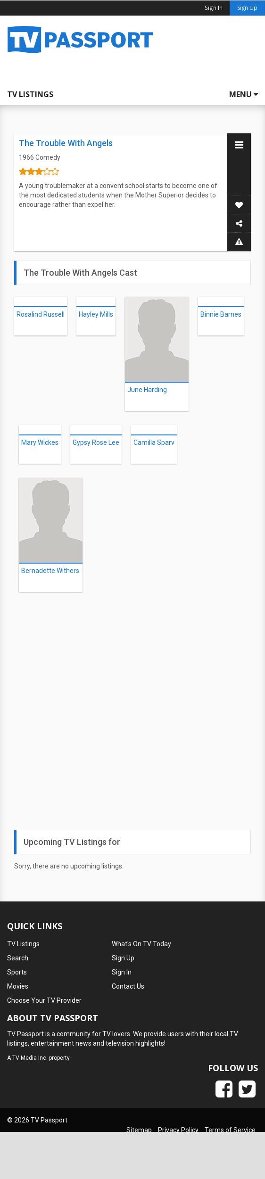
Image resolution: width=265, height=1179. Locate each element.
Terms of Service (230, 1130)
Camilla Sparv (153, 442)
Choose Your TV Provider (44, 1000)
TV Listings (30, 94)
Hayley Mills (96, 314)
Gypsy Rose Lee (96, 442)
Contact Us (128, 986)
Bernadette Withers (50, 570)
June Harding (147, 389)
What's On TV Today (141, 944)
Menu (243, 94)
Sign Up (247, 8)
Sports (17, 972)
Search (17, 958)
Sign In (122, 972)
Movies (17, 986)
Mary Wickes (39, 442)
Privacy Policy (178, 1130)
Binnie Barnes (220, 314)
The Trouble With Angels (66, 143)
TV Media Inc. (30, 1058)
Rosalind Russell (41, 314)
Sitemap (139, 1130)
